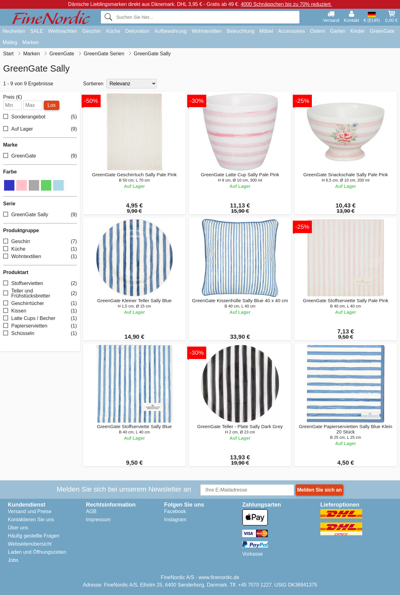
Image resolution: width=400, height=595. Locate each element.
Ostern (317, 31)
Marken (30, 42)
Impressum (98, 519)
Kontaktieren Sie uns (31, 519)
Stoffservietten (40, 283)
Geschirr (91, 31)
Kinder (357, 31)
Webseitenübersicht (30, 544)
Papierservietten (40, 326)
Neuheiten (13, 31)
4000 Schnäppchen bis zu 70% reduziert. (286, 4)
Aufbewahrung (170, 31)
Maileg (9, 42)
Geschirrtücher (40, 303)
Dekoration (137, 31)
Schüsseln (40, 333)
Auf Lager (40, 129)
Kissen (40, 311)
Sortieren (93, 83)
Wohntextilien (207, 31)
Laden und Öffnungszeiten (37, 552)
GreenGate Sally (40, 215)
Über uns (18, 527)
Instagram (175, 519)
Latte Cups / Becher (40, 318)
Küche (113, 31)
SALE (36, 31)
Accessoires (291, 31)
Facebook (175, 511)
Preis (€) (12, 97)
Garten (337, 31)
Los (52, 105)
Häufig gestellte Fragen (33, 535)
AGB (91, 511)
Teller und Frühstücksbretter (40, 293)
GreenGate (382, 31)
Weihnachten (62, 31)
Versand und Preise (30, 511)
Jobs (13, 560)
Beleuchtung (240, 31)
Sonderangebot (40, 117)
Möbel (266, 31)
